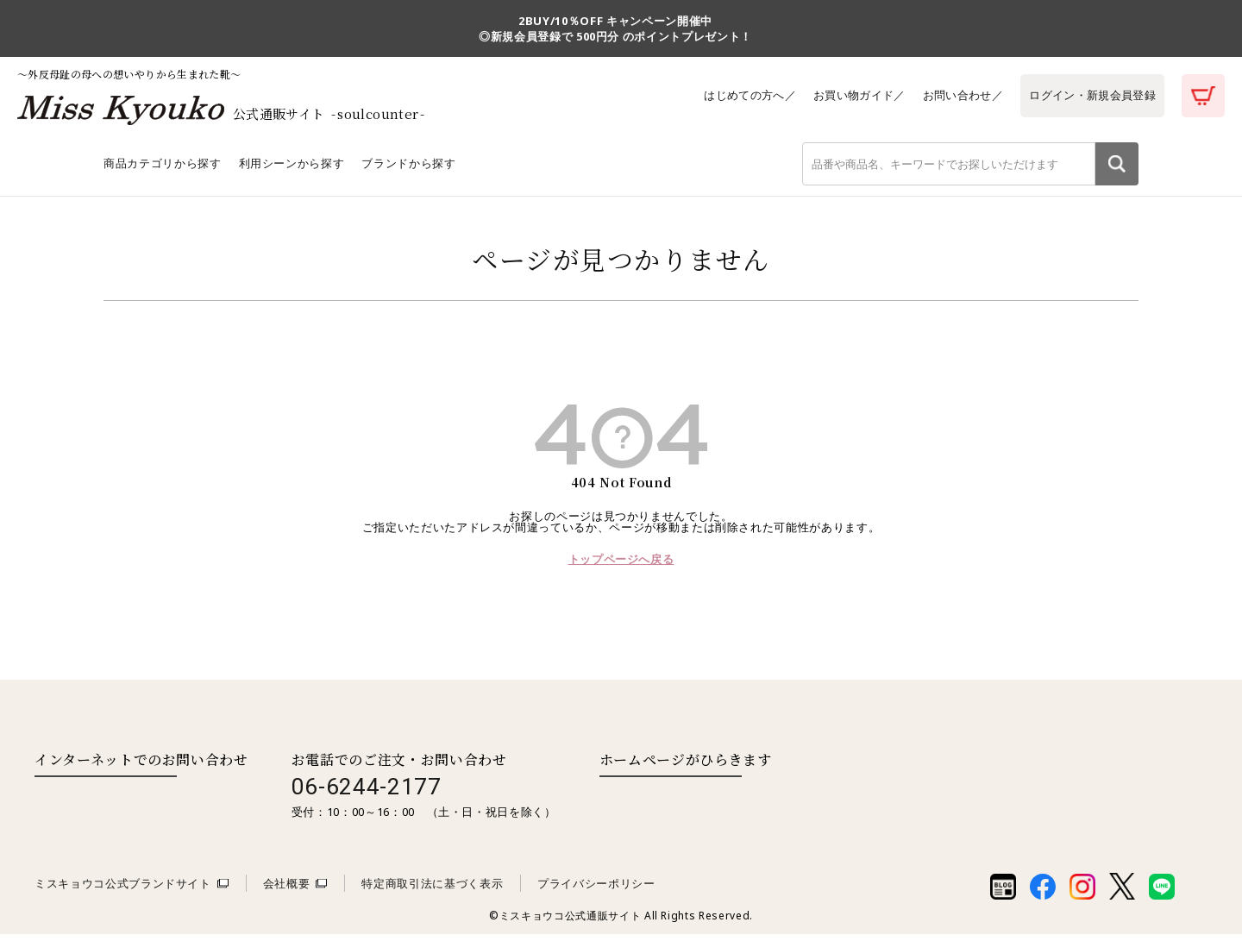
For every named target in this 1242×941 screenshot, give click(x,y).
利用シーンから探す (292, 170)
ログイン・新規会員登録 (1091, 95)
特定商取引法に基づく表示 (432, 890)
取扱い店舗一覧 (670, 801)
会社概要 (286, 890)
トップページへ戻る (621, 566)
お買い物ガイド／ (853, 95)
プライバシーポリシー (596, 890)
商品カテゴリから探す (163, 170)
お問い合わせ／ (959, 95)
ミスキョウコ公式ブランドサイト (122, 890)
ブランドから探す (408, 170)
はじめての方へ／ (742, 95)
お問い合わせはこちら (106, 801)
